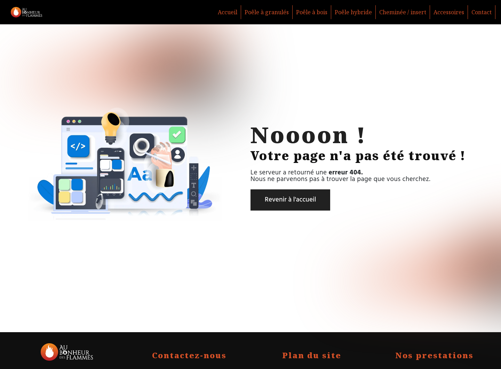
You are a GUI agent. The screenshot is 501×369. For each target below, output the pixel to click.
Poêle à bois (311, 12)
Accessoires (449, 12)
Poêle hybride (353, 12)
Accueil (227, 12)
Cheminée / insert (402, 12)
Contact (481, 12)
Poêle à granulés (267, 12)
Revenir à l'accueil (290, 200)
